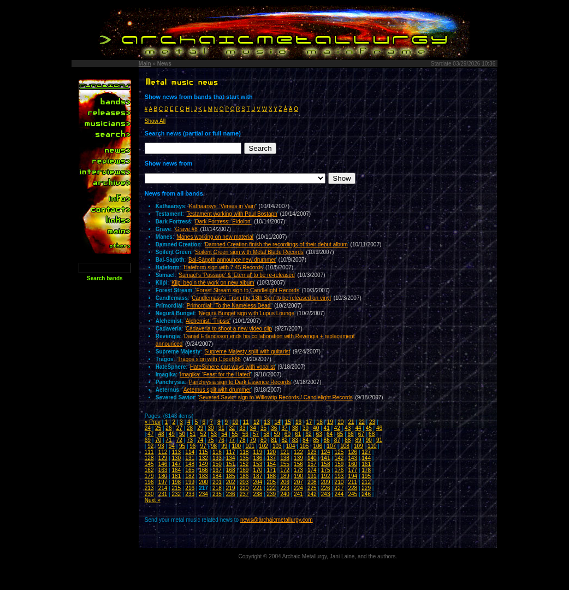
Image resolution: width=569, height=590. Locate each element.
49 (172, 434)
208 (312, 482)
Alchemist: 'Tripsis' (208, 321)
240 (284, 494)
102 (263, 446)
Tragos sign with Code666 (209, 359)
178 (366, 470)
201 (217, 482)
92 (150, 446)
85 (316, 440)
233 (189, 494)
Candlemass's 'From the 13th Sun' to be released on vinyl (261, 298)
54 (224, 434)
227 (339, 488)
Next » (153, 500)
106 (318, 446)
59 (277, 434)
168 (230, 470)
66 (351, 434)
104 (290, 446)
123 (312, 452)
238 (258, 494)
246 (366, 494)
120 (271, 452)
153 (258, 464)
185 (230, 476)
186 (244, 476)
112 (163, 452)
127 (366, 452)
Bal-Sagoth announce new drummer (232, 260)
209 (325, 482)
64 (330, 434)
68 (372, 434)
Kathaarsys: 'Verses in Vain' (222, 206)
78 (242, 440)
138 (284, 458)
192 (325, 476)
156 (298, 464)
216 (189, 488)
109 (358, 446)
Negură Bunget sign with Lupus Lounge (246, 313)
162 (149, 470)
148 (189, 464)
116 (217, 452)
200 (203, 482)
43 (348, 428)
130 (176, 458)
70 (158, 440)
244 (339, 494)
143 (352, 458)
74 (200, 440)
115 (203, 452)
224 (298, 488)
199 (189, 482)
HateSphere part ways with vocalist (232, 367)
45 (369, 428)
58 (266, 434)
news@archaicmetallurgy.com (276, 520)
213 (149, 488)
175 (325, 470)
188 (271, 476)
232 (176, 494)
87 (337, 440)
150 (217, 464)
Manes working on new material (214, 237)
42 (337, 428)
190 (298, 476)
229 (366, 488)
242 (312, 494)
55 (235, 434)
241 (298, 494)
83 (295, 440)
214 (163, 488)
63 (319, 434)
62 (308, 434)
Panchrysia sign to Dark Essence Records (240, 382)
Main (145, 64)
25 (158, 428)
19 (330, 422)
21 (351, 422)
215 (176, 488)
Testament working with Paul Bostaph (232, 214)
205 (271, 482)
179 (149, 476)
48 (161, 434)
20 (340, 422)
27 (179, 428)
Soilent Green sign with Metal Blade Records (249, 252)
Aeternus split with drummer (217, 390)
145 (149, 464)
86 (327, 440)
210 (339, 482)
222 (271, 488)
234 (203, 494)
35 (263, 428)
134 (230, 458)
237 (244, 494)
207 (298, 482)
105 (304, 446)
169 (244, 470)
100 (236, 446)
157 (312, 464)
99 (224, 446)
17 (309, 422)
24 (148, 428)
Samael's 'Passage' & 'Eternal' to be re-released (236, 275)
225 (312, 488)
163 (163, 470)
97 (203, 446)
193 (339, 476)
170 (258, 470)
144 (366, 458)
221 (258, 488)
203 (244, 482)
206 (284, 482)
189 (284, 476)
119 (258, 452)
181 (176, 476)
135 (244, 458)
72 (179, 440)
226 (325, 488)
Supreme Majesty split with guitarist (248, 352)
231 (163, 494)
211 (352, 482)
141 (325, 458)
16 (298, 422)
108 (344, 446)
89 (358, 440)
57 (256, 434)
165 (189, 470)
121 (284, 452)
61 (298, 434)
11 (246, 422)
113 (176, 452)
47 (150, 434)
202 (230, 482)
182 (189, 476)
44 (358, 428)
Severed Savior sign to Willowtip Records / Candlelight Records (276, 397)
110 (372, 446)
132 (203, 458)
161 (366, 464)
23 (372, 422)
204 (258, 482)
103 (277, 446)
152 (244, 464)
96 (192, 446)
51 (192, 434)
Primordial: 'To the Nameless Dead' (229, 306)
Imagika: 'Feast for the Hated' (215, 374)
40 (316, 428)
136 (258, 458)
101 (249, 446)
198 (176, 482)
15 (288, 422)
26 (168, 428)
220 (244, 488)
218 (217, 488)
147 (176, 464)
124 (325, 452)
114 (189, 452)
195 (366, 476)
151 (230, 464)
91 (379, 440)
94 (172, 446)
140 (312, 458)
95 (182, 446)
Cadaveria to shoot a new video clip (229, 329)
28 (190, 428)
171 (271, 470)
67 (361, 434)
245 (352, 494)
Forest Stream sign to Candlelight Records (248, 290)
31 (221, 428)
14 (277, 422)
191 (312, 476)
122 (298, 452)
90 (369, 440)
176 (339, 470)
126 (352, 452)
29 (200, 428)
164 (176, 470)
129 (163, 458)
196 (149, 482)
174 (312, 470)
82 (284, 440)
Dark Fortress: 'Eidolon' (223, 222)
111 (149, 452)
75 (211, 440)
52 (203, 434)
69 (148, 440)
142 (339, 458)
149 (203, 464)
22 (362, 422)
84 (306, 440)
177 (352, 470)
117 (230, 452)
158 (325, 464)
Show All (155, 121)
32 (232, 428)
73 (190, 440)
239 (271, 494)
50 (182, 434)
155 (284, 464)
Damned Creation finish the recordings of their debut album (276, 244)
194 (352, 476)
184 (217, 476)
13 (267, 422)
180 (163, 476)
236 (230, 494)
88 (348, 440)
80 (263, 440)
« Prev (153, 422)
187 (258, 476)
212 (366, 482)
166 (203, 470)
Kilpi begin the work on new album (212, 283)
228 (352, 488)
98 (214, 446)
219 (230, 488)
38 (295, 428)
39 (306, 428)
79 (253, 440)
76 (221, 440)
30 (211, 428)
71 (168, 440)
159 (339, 464)
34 (253, 428)
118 (244, 452)
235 (217, 494)
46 (379, 428)
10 (235, 422)
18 (320, 422)
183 (203, 476)
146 (163, 464)
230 (149, 494)
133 (217, 458)
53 (214, 434)
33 (242, 428)
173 (298, 470)
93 (161, 446)
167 (217, 470)
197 (163, 482)
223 (284, 488)
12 (256, 422)
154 (271, 464)
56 (245, 434)
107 (331, 446)
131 (189, 458)
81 (274, 440)
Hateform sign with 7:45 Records (223, 267)
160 (352, 464)
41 (327, 428)
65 (340, 434)
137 (271, 458)
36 (274, 428)
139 (298, 458)
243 (325, 494)
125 (339, 452)
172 (284, 470)
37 (284, 428)
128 (149, 458)
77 (232, 440)
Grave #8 (186, 229)
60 (287, 434)
